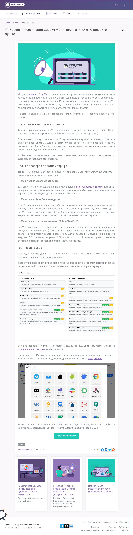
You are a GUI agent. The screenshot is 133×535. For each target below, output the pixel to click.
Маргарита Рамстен (25, 449)
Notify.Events (95, 358)
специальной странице (31, 349)
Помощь (107, 522)
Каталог (51, 13)
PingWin (43, 94)
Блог (82, 13)
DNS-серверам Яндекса (89, 186)
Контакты (123, 522)
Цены (67, 13)
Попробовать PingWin (66, 436)
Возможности (31, 13)
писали (32, 94)
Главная (11, 13)
